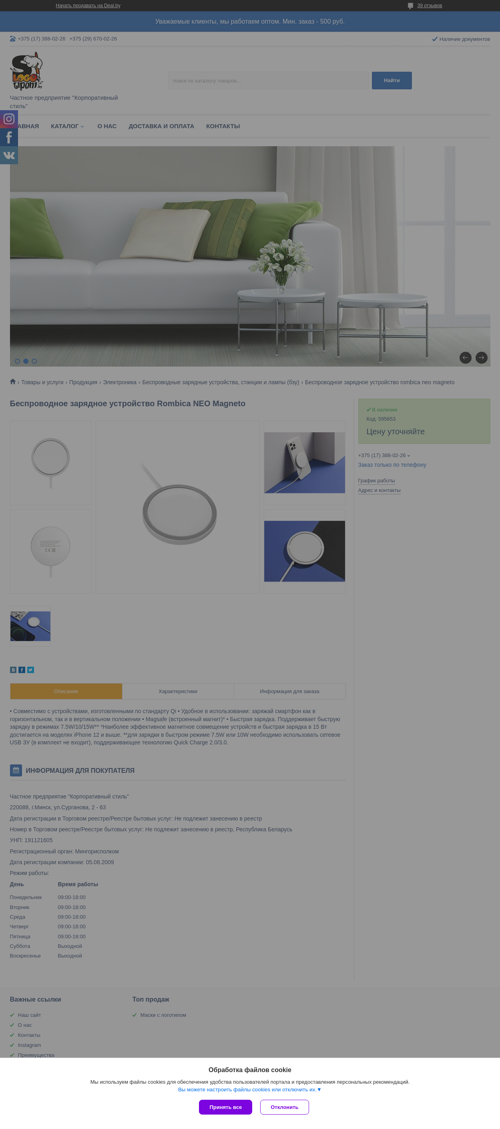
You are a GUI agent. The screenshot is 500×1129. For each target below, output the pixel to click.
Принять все (225, 1107)
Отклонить (284, 1107)
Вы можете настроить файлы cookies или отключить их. (247, 1090)
